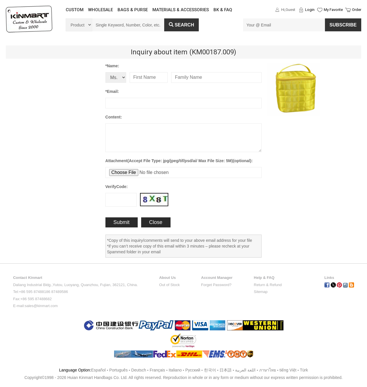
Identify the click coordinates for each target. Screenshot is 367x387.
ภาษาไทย (267, 370)
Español (98, 370)
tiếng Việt (287, 370)
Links (329, 277)
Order (356, 9)
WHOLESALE (100, 9)
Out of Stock (169, 285)
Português (118, 370)
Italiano (175, 370)
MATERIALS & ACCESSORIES (180, 9)
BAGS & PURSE (133, 9)
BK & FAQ (222, 9)
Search (181, 24)
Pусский (192, 370)
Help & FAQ (264, 277)
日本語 (226, 370)
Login (310, 9)
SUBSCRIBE (343, 24)
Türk (304, 370)
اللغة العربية (246, 370)
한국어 (210, 370)
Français (157, 370)
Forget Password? (216, 285)
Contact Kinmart (27, 277)
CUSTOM (75, 9)
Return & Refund (268, 285)
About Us (167, 277)
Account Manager (216, 277)
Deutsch (138, 370)
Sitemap (261, 292)
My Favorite (333, 9)
